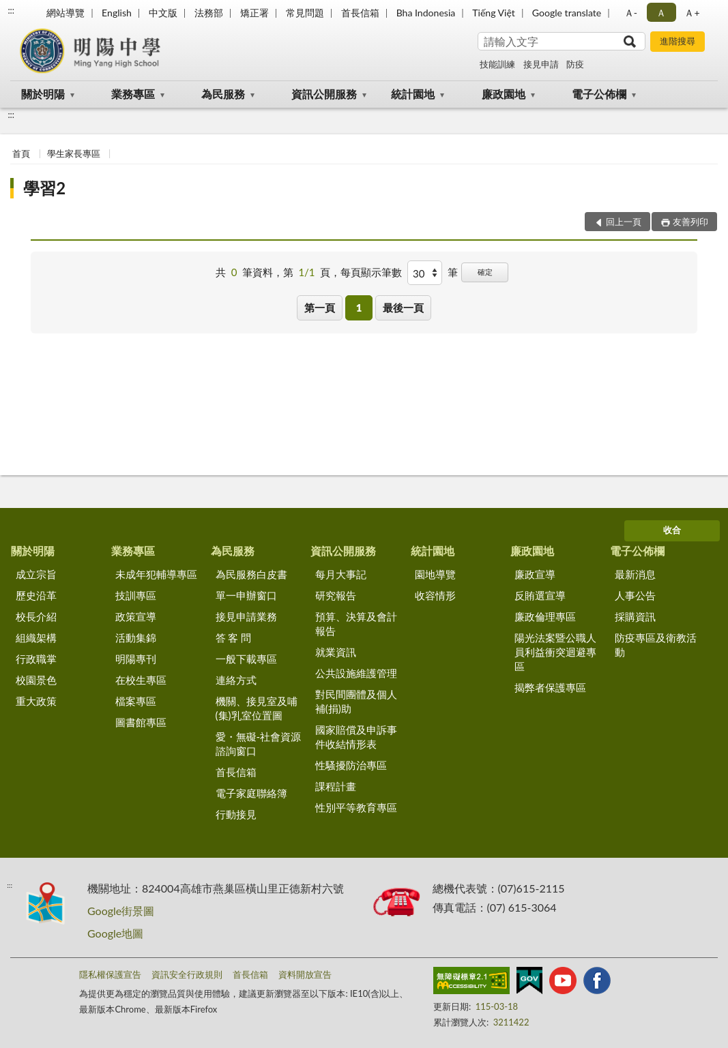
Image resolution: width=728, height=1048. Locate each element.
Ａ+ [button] (691, 12)
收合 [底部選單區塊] (672, 529)
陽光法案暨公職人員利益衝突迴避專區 (555, 651)
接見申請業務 (246, 616)
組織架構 (36, 637)
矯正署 (254, 12)
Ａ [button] (661, 12)
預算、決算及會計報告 (356, 623)
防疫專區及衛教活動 (656, 644)
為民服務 (223, 93)
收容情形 (435, 595)
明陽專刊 (135, 659)
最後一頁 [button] (403, 307)
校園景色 (36, 680)
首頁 (21, 153)
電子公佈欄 (599, 93)
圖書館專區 (140, 722)
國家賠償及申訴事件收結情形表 (356, 736)
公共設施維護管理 (356, 673)
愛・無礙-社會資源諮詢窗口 (259, 743)
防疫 (575, 64)
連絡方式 (236, 680)
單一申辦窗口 (246, 595)
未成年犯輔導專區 (156, 574)
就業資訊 (335, 652)
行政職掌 (36, 659)
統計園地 (413, 93)
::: (11, 10)
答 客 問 (234, 637)
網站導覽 (65, 12)
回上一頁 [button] (623, 221)
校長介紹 (36, 616)
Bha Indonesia (426, 12)
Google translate (566, 12)
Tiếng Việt (493, 12)
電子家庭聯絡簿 (251, 793)
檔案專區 (135, 701)
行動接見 (236, 814)
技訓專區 (135, 595)
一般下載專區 (246, 659)
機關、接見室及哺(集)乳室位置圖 (256, 708)
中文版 (163, 12)
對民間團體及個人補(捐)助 (356, 701)
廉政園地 (503, 93)
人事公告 (635, 595)
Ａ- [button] (630, 12)
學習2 (44, 188)
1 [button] (359, 307)
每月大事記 (340, 574)
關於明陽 (43, 93)
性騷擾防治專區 (351, 765)
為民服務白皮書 (251, 574)
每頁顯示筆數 (371, 272)
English (117, 12)
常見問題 (305, 12)
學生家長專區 (73, 153)
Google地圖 (115, 933)
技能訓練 (497, 64)
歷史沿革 (36, 595)
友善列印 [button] (690, 221)
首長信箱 (360, 12)
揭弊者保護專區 (550, 687)
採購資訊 (635, 616)
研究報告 (335, 595)
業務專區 (133, 93)
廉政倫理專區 (545, 616)
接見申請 (541, 64)
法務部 (208, 12)
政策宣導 (135, 616)
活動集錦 (135, 637)
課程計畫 (335, 786)
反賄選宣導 (540, 595)
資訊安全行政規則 (186, 974)
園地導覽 (435, 574)
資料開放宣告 (305, 974)
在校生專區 (140, 680)
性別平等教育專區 (356, 807)
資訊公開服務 (324, 93)
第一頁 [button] (319, 307)
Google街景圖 (120, 910)
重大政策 (36, 701)
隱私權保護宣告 (110, 974)
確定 (485, 271)
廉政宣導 (534, 574)
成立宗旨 (36, 574)
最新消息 (635, 574)
